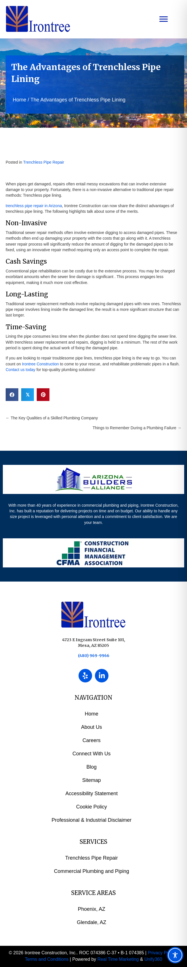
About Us (91, 727)
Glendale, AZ (91, 922)
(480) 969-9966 (93, 655)
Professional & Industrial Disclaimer (91, 820)
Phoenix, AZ (91, 909)
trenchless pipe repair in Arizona (34, 205)
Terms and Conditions (47, 959)
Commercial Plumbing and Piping (91, 871)
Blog (91, 767)
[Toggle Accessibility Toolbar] (175, 955)
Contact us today (20, 369)
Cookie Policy (91, 807)
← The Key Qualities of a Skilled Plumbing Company (52, 418)
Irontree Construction (40, 364)
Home (19, 100)
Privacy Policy (162, 952)
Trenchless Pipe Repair (43, 162)
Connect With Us (91, 753)
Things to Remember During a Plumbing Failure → (137, 428)
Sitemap (91, 780)
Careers (91, 740)
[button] (85, 675)
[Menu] (163, 19)
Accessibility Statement (91, 793)
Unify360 (153, 959)
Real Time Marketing (118, 959)
